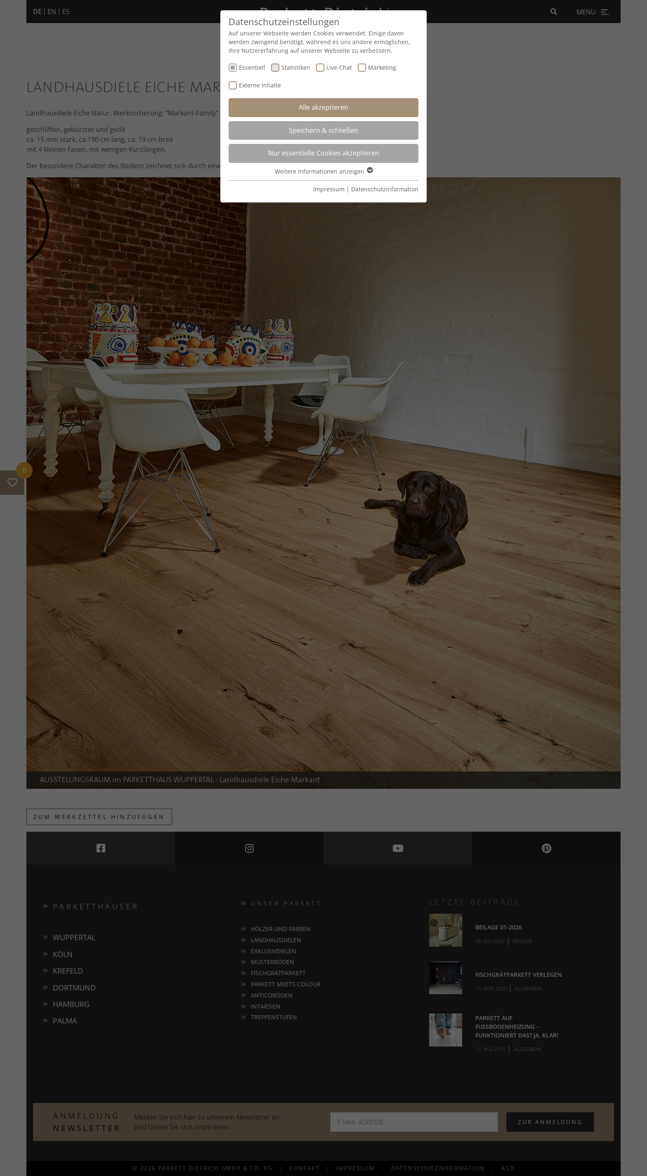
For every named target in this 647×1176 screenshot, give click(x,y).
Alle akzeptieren (323, 107)
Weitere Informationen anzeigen (323, 171)
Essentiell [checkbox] (252, 67)
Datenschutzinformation (384, 189)
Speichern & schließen (323, 130)
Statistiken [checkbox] (295, 67)
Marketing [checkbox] (382, 67)
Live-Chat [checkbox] (339, 67)
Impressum (329, 189)
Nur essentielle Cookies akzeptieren (323, 153)
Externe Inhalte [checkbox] (260, 85)
